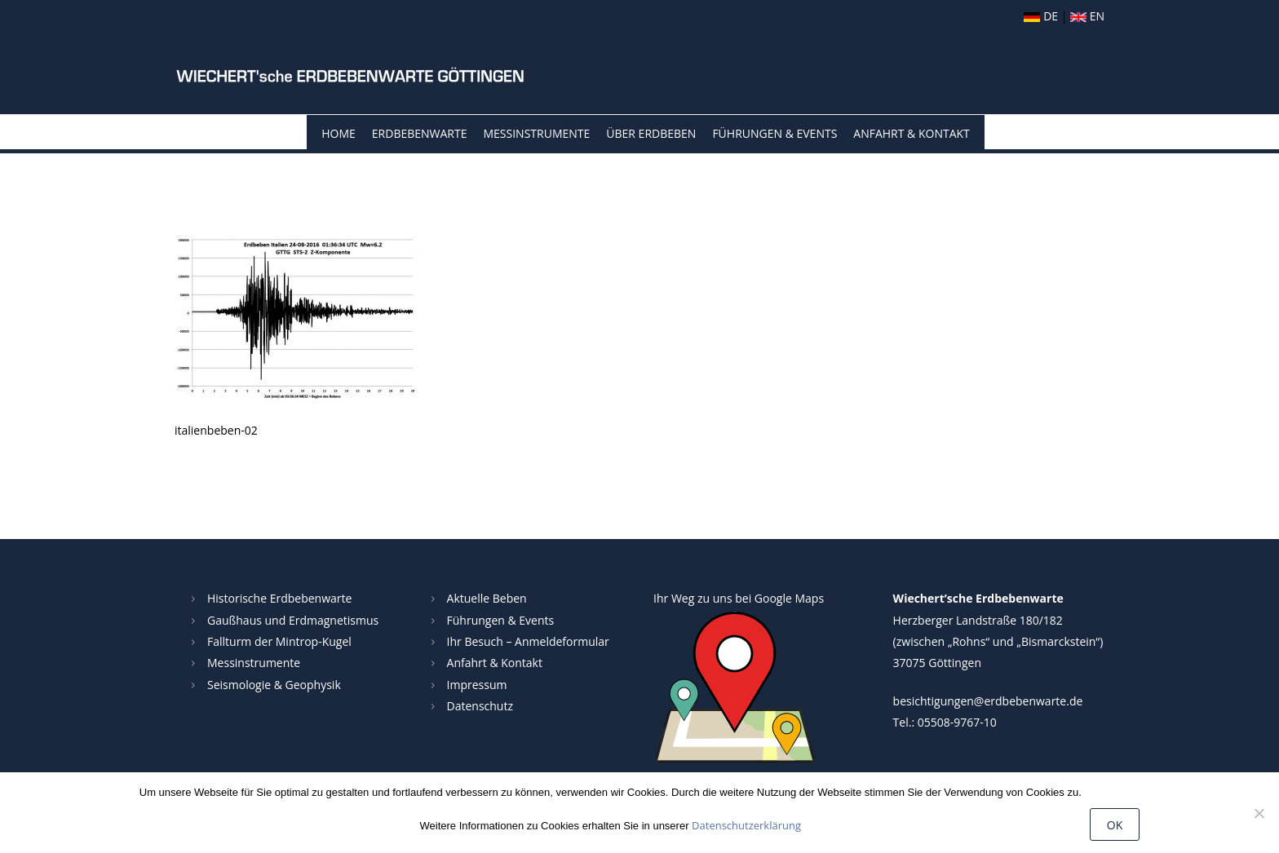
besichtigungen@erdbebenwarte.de (988, 701)
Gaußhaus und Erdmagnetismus (292, 620)
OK (1114, 825)
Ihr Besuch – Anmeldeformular (528, 641)
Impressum (477, 684)
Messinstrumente (536, 133)
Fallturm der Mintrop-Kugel (279, 641)
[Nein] (1258, 813)
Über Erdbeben (651, 133)
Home (338, 133)
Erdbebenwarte (419, 133)
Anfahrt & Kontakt (911, 133)
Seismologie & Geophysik (274, 684)
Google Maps (789, 598)
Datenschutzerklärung (746, 825)
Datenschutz (480, 706)
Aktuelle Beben (487, 598)
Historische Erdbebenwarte (279, 598)
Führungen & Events (774, 133)
